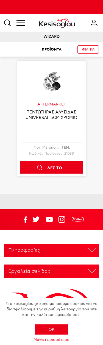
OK (52, 329)
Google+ (63, 219)
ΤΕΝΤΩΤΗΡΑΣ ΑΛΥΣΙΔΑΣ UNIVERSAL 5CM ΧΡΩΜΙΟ (51, 115)
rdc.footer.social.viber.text (78, 219)
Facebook (22, 219)
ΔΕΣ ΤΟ (54, 168)
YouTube (36, 219)
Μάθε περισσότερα (51, 339)
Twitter (49, 219)
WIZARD (51, 36)
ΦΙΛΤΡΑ (88, 50)
